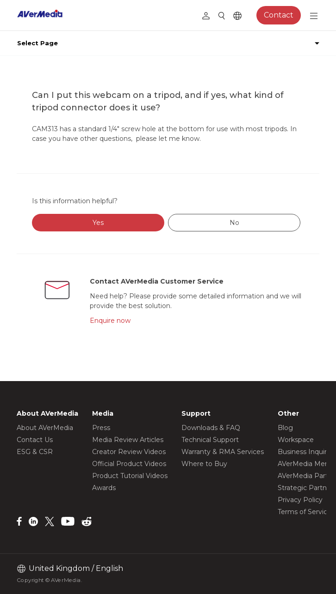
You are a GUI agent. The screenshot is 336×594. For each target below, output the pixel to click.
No (234, 222)
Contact (278, 15)
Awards (104, 488)
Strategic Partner (305, 488)
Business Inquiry (304, 452)
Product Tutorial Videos (130, 476)
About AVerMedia (45, 428)
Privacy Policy (300, 500)
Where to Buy (204, 464)
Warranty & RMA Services (222, 452)
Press (101, 428)
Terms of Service (304, 512)
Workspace (296, 440)
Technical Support (210, 440)
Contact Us (35, 440)
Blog (285, 428)
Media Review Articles (127, 440)
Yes (98, 222)
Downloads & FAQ (210, 428)
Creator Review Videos (129, 452)
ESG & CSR (35, 452)
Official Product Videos (129, 464)
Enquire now (110, 320)
